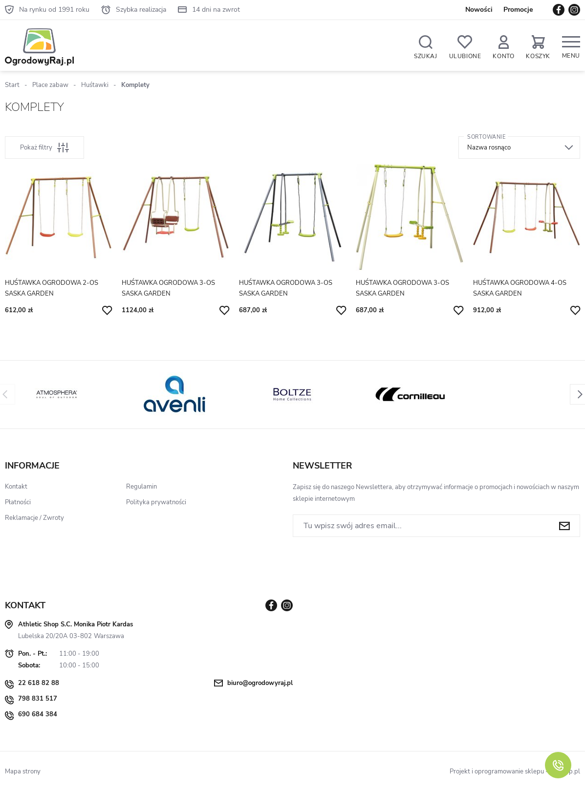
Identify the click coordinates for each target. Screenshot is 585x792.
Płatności (18, 502)
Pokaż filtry (44, 147)
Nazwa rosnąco (489, 147)
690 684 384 (37, 714)
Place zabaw (50, 85)
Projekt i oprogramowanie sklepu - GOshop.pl (515, 771)
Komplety (135, 85)
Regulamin (141, 486)
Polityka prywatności (156, 502)
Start (12, 85)
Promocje (518, 9)
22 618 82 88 (38, 683)
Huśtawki (94, 85)
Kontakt (16, 486)
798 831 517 (37, 698)
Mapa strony (23, 771)
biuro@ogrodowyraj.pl (260, 683)
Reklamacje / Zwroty (34, 518)
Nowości (479, 9)
